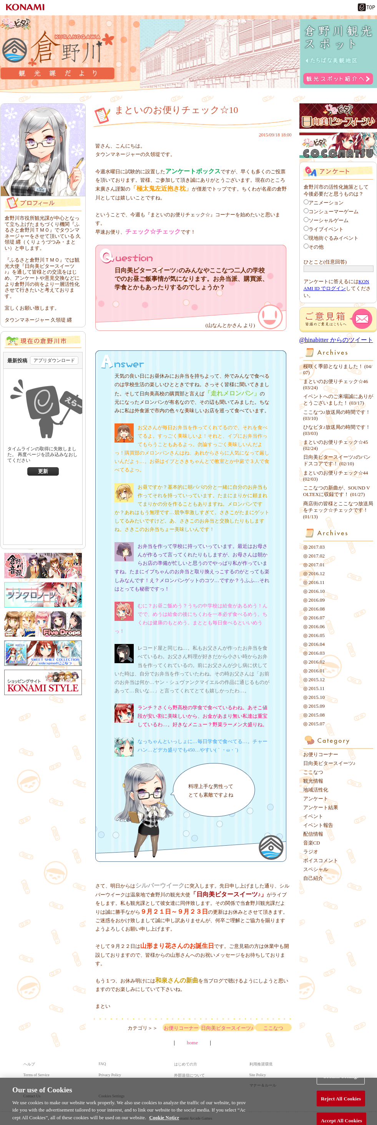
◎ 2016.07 (314, 618)
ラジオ (310, 852)
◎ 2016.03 (314, 653)
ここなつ (273, 1028)
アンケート (315, 798)
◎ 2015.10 (314, 697)
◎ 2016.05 (314, 635)
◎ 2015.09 (314, 706)
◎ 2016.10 (314, 591)
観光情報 (313, 781)
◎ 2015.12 (314, 679)
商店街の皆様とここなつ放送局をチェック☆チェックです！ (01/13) (338, 510)
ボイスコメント (320, 860)
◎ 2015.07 (314, 724)
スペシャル (315, 869)
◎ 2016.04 (314, 644)
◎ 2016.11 (314, 582)
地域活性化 (315, 790)
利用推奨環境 (260, 1064)
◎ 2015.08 (314, 715)
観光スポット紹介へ (338, 79)
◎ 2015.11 (314, 688)
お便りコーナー (181, 1028)
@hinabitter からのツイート (336, 340)
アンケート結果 (320, 807)
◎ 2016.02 (314, 662)
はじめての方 (185, 1064)
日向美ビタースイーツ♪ (227, 1028)
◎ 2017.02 (314, 556)
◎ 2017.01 (314, 564)
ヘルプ (29, 1064)
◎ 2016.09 (314, 600)
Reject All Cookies (341, 1103)
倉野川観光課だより (57, 55)
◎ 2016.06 (314, 626)
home (192, 1042)
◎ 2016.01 (314, 671)
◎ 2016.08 (314, 609)
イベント (313, 816)
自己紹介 (313, 878)
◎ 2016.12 (314, 573)
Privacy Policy (110, 1075)
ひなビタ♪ (15, 22)
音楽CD (311, 843)
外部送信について (189, 1075)
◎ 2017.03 (314, 547)
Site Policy (257, 1075)
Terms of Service (36, 1075)
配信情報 (313, 834)
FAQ (102, 1064)
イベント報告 (318, 825)
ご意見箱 (338, 319)
